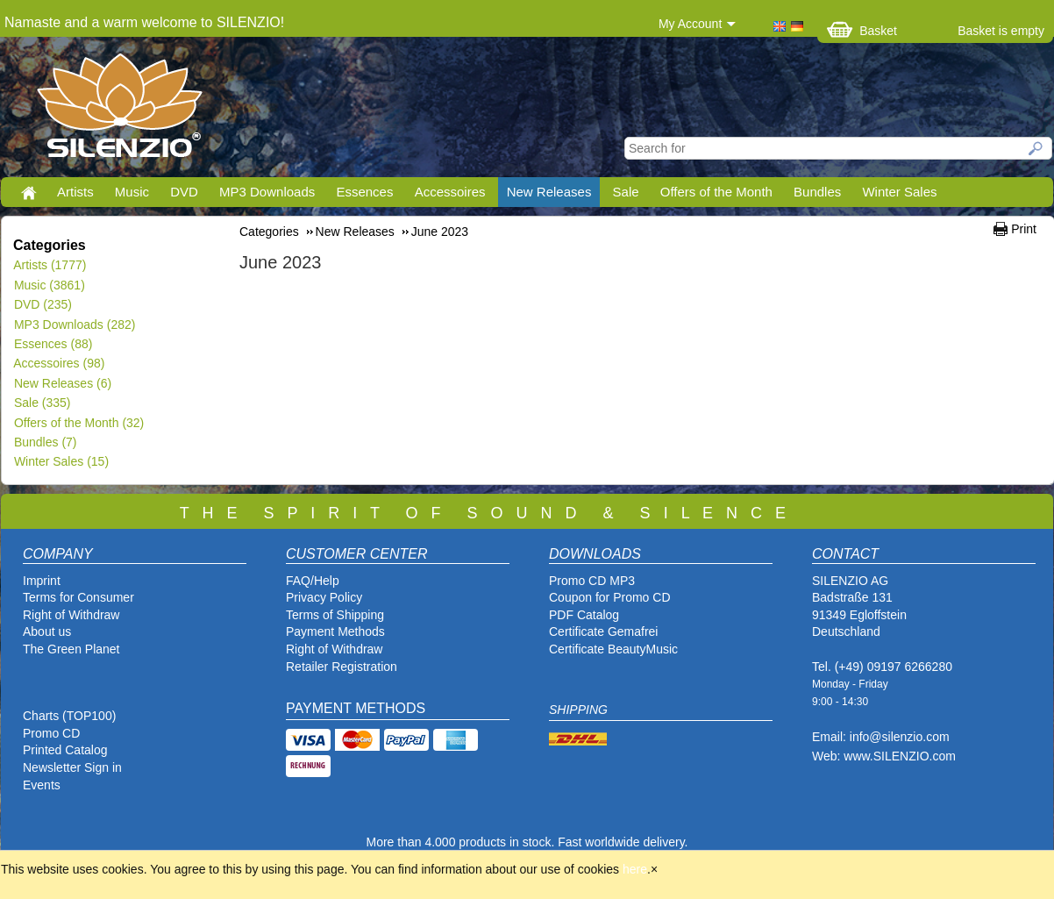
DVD (184, 191)
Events (42, 785)
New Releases (549, 191)
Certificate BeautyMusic (613, 649)
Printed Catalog (65, 750)
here (635, 869)
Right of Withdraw (71, 615)
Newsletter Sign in (72, 767)
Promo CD (51, 733)
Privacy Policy (324, 597)
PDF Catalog (584, 615)
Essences (364, 191)
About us (47, 631)
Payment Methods (335, 631)
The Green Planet (71, 649)
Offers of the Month (716, 191)
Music (132, 191)
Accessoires (450, 191)
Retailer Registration (341, 667)
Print (1023, 229)
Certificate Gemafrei (603, 631)
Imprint (42, 581)
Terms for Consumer (78, 597)
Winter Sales (899, 191)
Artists (75, 191)
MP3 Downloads (267, 191)
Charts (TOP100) (69, 716)
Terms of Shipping (335, 615)
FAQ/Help (312, 581)
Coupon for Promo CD (610, 597)
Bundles (817, 191)
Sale (626, 191)
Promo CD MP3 (592, 581)
